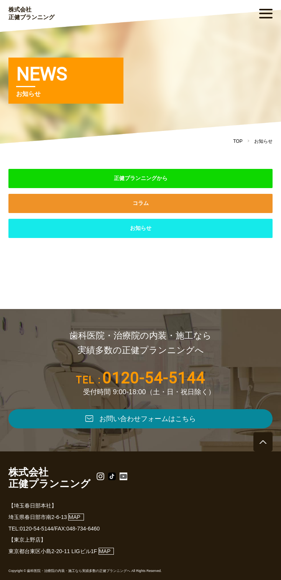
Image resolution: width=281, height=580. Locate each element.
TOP (237, 141)
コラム (141, 203)
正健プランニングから (141, 178)
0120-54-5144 (153, 378)
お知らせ (140, 228)
